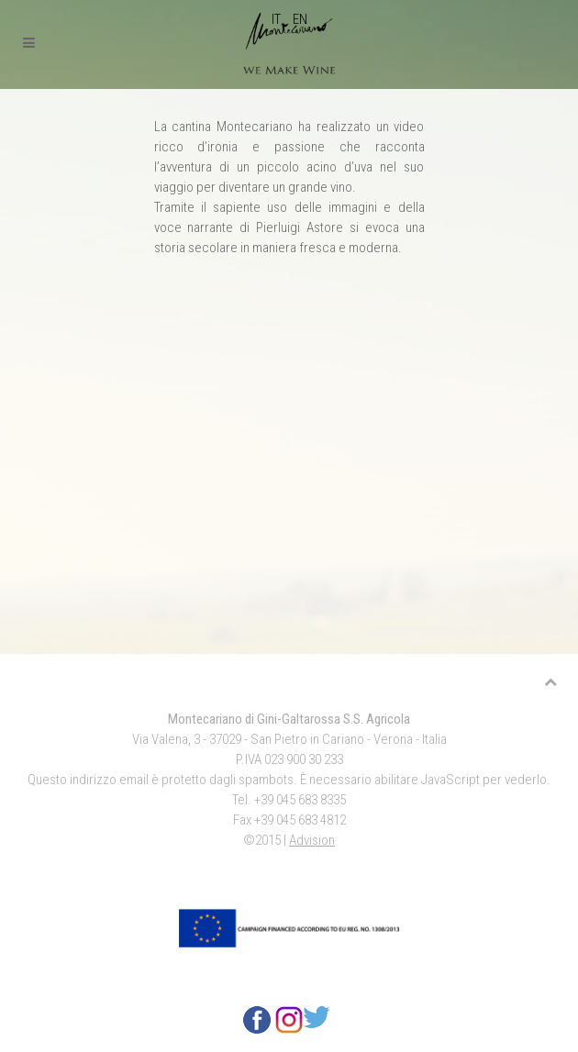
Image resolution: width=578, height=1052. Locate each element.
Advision (312, 840)
